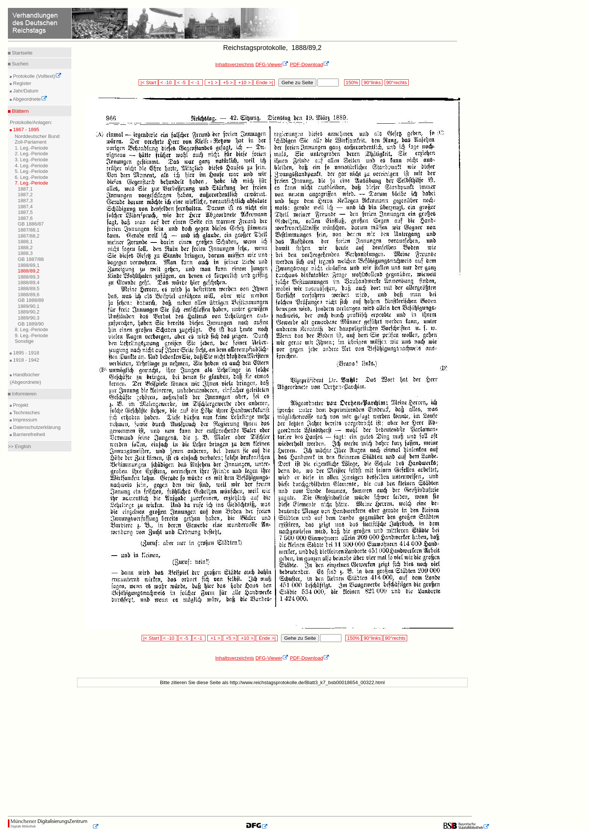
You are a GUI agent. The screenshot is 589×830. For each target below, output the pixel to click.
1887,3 (25, 200)
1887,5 (25, 212)
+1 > (212, 82)
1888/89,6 (28, 294)
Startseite (22, 53)
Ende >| (264, 82)
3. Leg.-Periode (31, 159)
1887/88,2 (28, 236)
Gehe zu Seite (297, 82)
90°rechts (396, 82)
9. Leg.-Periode (31, 335)
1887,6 (25, 218)
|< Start (148, 82)
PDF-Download (309, 64)
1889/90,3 (28, 318)
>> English (19, 446)
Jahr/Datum (25, 91)
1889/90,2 (28, 312)
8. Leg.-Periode (31, 329)
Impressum (24, 420)
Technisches (26, 412)
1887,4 (25, 206)
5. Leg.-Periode (31, 171)
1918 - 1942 (25, 360)
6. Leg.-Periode (31, 177)
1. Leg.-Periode (31, 148)
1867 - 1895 (25, 129)
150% (351, 82)
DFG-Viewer (271, 64)
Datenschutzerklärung (36, 427)
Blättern (20, 111)
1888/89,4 (28, 282)
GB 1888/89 (31, 300)
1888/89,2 (28, 271)
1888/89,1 (28, 265)
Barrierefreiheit (28, 434)
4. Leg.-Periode (31, 165)
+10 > (244, 82)
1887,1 (25, 189)
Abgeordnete (29, 99)
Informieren (23, 394)
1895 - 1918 (25, 353)
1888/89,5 (28, 288)
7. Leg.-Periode (31, 183)
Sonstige (24, 341)
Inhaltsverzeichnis (234, 64)
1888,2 (25, 247)
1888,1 (25, 241)
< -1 (196, 82)
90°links (372, 82)
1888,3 (25, 253)
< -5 (182, 82)
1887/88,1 (28, 230)
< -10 (166, 82)
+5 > (227, 82)
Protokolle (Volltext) (37, 76)
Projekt (20, 405)
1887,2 (25, 194)
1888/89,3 (28, 277)
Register (21, 83)
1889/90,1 (28, 306)
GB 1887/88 (31, 259)
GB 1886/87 (31, 224)
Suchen (20, 64)
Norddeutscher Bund (37, 136)
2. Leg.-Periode (31, 153)
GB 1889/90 (31, 324)
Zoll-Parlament (31, 142)
